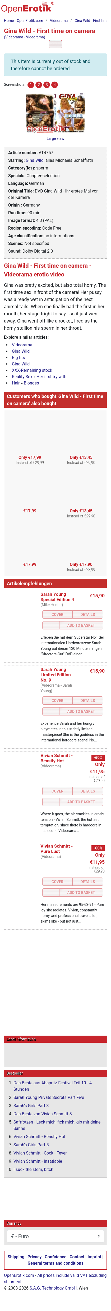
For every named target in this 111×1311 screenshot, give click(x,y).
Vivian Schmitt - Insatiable (37, 1161)
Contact (77, 1256)
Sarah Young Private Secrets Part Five (48, 1097)
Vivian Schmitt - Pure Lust (56, 848)
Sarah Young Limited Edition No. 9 (55, 675)
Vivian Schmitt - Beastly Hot (56, 758)
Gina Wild (34, 160)
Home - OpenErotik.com (23, 21)
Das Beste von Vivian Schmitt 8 (42, 1113)
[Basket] (80, 9)
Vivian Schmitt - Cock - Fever (40, 1152)
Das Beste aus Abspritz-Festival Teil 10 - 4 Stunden (52, 1085)
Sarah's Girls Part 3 (31, 1105)
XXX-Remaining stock (32, 370)
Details (88, 614)
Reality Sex (22, 376)
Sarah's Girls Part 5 (31, 1144)
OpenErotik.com (19, 1275)
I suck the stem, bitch (33, 1169)
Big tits (18, 357)
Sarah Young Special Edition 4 (57, 597)
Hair (16, 383)
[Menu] (102, 9)
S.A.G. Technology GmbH (53, 1287)
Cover (57, 614)
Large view (55, 138)
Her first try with (51, 376)
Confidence (55, 1256)
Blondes (31, 383)
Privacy (34, 1256)
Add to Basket (81, 625)
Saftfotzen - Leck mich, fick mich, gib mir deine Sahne (57, 1125)
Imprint (94, 1256)
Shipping (16, 1256)
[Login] (91, 9)
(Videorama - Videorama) (24, 37)
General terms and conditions (55, 1262)
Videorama (59, 21)
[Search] (69, 9)
